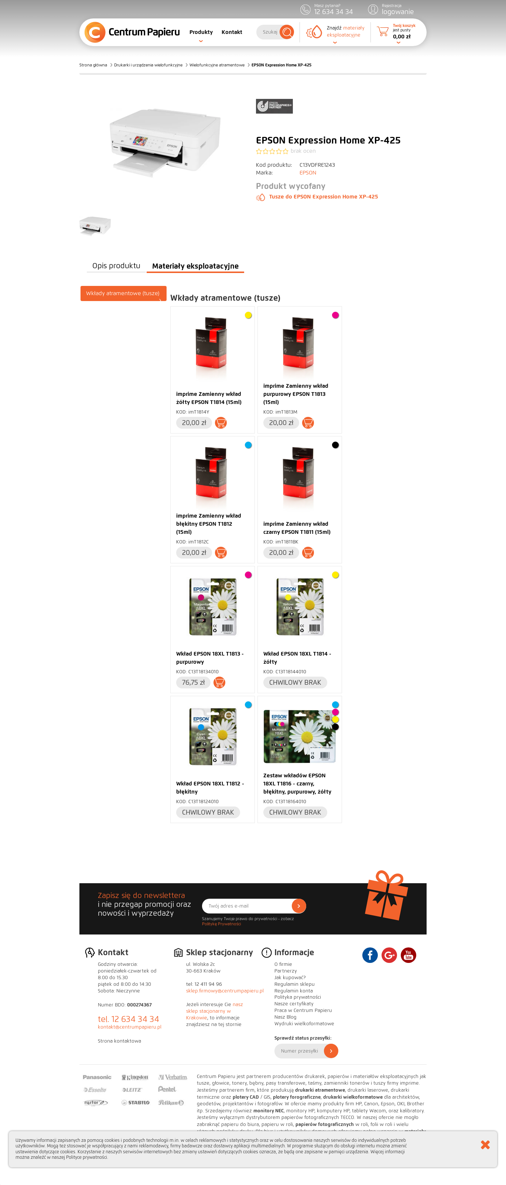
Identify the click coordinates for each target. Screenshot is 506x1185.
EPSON (308, 172)
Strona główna (93, 65)
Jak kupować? (290, 978)
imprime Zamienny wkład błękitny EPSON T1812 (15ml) (208, 523)
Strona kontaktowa (119, 1041)
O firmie (283, 964)
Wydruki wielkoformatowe (304, 1024)
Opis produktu (116, 265)
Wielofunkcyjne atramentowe (217, 65)
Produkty (201, 32)
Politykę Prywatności (221, 923)
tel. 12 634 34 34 (128, 1019)
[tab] (124, 293)
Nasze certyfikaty (294, 1004)
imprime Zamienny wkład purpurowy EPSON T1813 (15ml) (295, 394)
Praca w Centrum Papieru (303, 1010)
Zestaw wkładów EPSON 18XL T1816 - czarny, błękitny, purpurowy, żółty (297, 783)
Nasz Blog (285, 1017)
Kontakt (232, 32)
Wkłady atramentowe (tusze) (123, 295)
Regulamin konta (293, 991)
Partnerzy (285, 971)
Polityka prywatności (297, 997)
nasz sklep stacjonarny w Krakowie (214, 1011)
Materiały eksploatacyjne (195, 266)
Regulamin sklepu (294, 984)
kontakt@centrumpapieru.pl (129, 1027)
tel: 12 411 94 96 (204, 984)
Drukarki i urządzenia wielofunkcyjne (148, 65)
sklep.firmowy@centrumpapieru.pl (225, 991)
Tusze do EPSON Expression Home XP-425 (317, 196)
